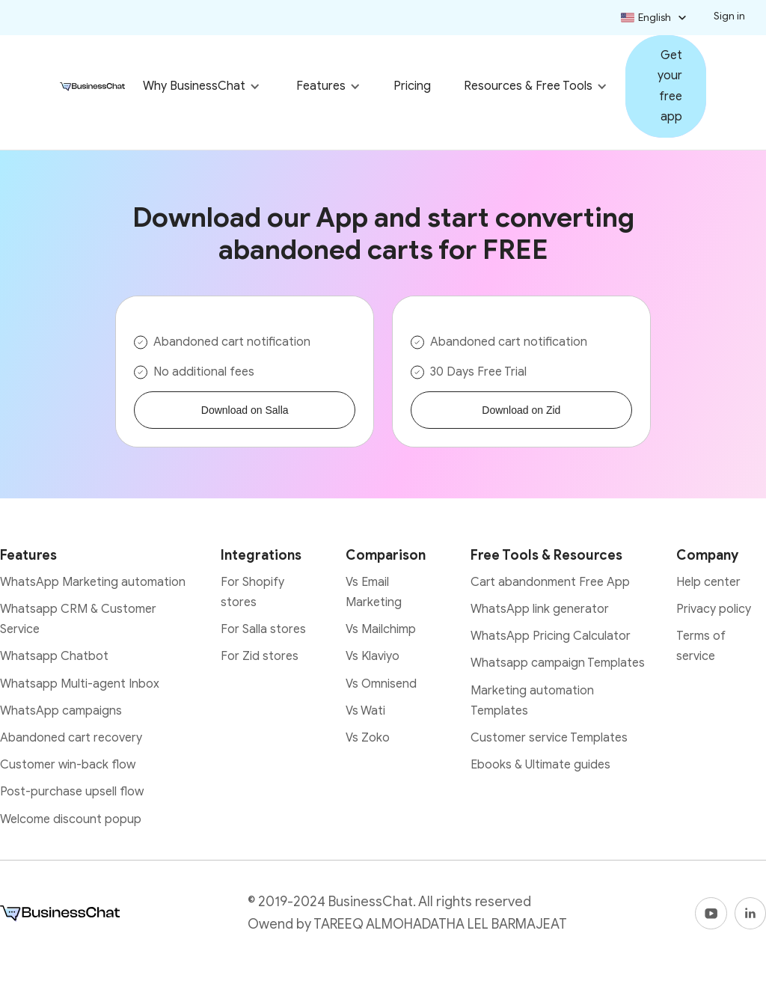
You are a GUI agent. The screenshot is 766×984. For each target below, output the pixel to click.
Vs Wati (365, 710)
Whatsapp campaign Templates (558, 663)
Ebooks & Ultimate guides (540, 764)
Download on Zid (521, 410)
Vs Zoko (368, 737)
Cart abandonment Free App (550, 582)
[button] (655, 17)
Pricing (412, 86)
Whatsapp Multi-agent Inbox (79, 683)
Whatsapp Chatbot (54, 656)
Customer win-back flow (67, 764)
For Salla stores (263, 629)
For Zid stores (259, 656)
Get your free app (670, 86)
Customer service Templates (549, 737)
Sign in (729, 16)
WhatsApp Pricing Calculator (551, 636)
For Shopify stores (252, 592)
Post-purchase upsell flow (72, 791)
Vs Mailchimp (381, 629)
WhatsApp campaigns (61, 710)
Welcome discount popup (70, 819)
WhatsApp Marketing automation (93, 582)
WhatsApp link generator (540, 609)
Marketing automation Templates (532, 700)
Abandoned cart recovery (71, 737)
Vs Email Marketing (374, 592)
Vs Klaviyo (372, 656)
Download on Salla (245, 410)
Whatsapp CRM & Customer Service (78, 619)
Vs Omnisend (381, 683)
